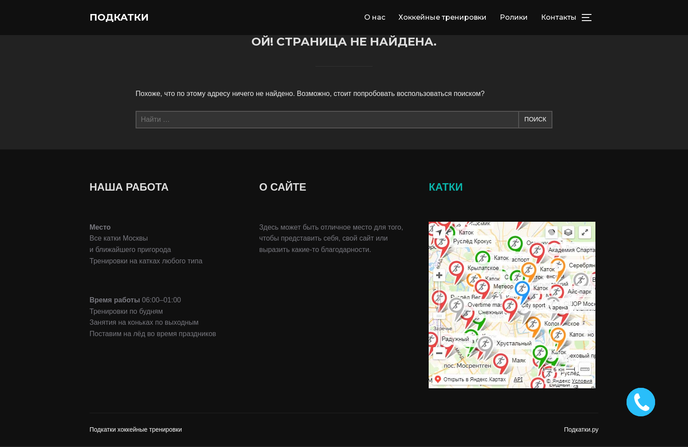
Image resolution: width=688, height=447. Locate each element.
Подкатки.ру (581, 430)
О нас (374, 18)
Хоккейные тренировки (442, 18)
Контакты (559, 18)
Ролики (514, 18)
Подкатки (124, 18)
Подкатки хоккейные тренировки (136, 430)
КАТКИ (445, 188)
